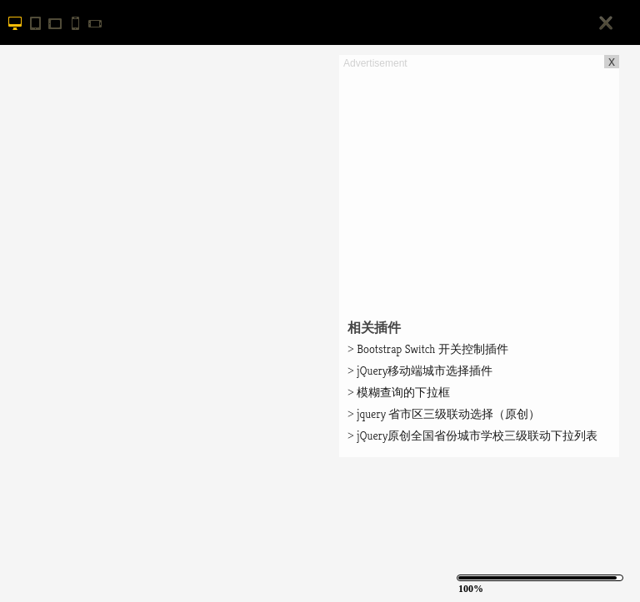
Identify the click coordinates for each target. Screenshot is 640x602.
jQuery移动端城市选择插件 (420, 370)
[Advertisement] (479, 188)
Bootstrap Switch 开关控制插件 (428, 348)
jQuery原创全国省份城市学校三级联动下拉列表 (473, 435)
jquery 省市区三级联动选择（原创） (444, 413)
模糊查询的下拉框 (399, 392)
